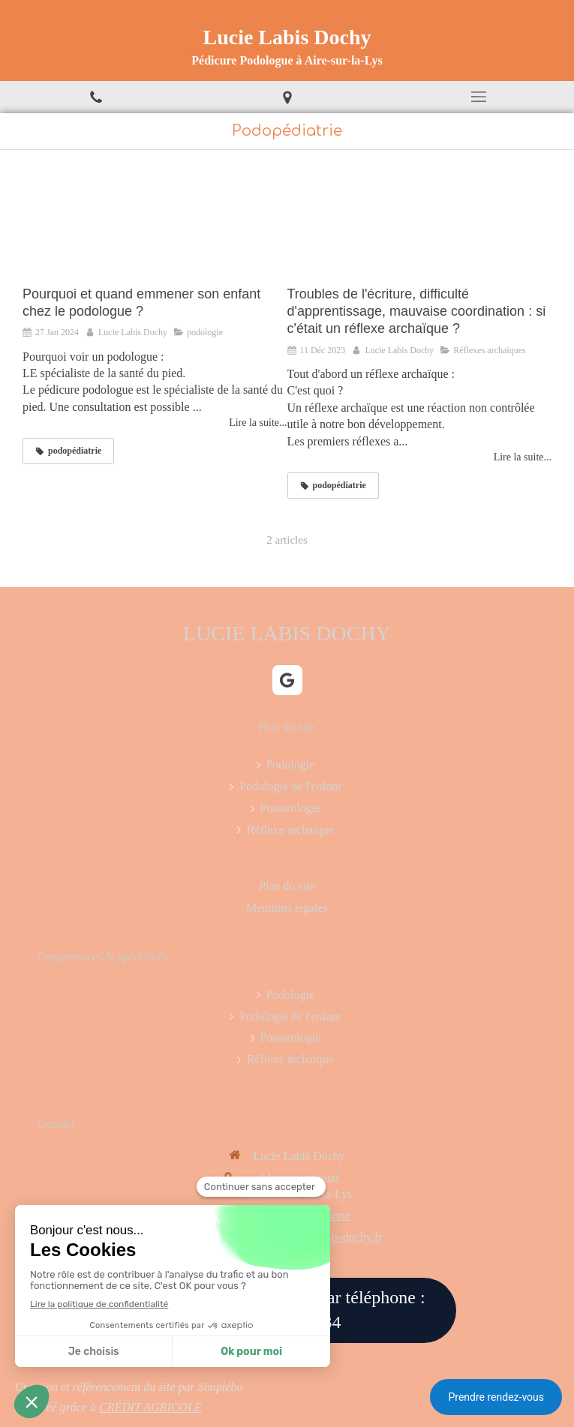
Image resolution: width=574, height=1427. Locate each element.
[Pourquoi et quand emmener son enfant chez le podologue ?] (155, 225)
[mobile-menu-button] (478, 97)
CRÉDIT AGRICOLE (150, 1407)
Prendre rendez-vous (496, 1397)
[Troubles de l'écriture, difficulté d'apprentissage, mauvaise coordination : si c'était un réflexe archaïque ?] (419, 225)
